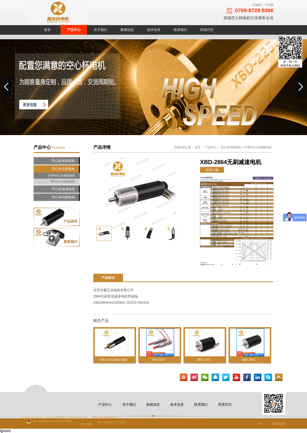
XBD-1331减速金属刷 (113, 359)
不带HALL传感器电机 (258, 147)
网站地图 (85, 424)
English (257, 4)
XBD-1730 (203, 359)
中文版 (269, 4)
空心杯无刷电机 (231, 147)
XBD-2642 (248, 359)
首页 (47, 30)
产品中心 (211, 147)
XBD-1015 (158, 359)
